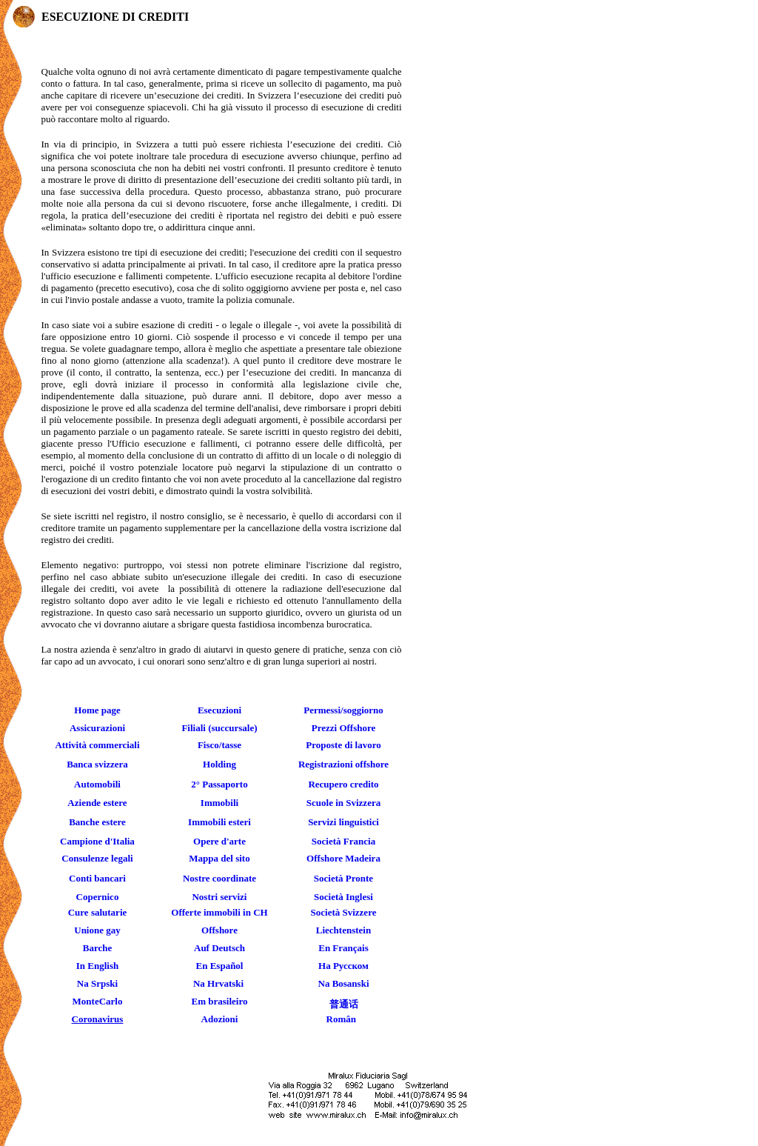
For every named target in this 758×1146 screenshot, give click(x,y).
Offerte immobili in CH (219, 912)
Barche (97, 947)
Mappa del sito (219, 858)
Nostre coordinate (219, 878)
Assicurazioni (97, 727)
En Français (343, 947)
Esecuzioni (219, 710)
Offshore (219, 930)
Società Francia (343, 841)
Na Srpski (97, 983)
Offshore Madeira (343, 858)
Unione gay (97, 930)
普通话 (343, 1004)
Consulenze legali (97, 858)
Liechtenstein (343, 930)
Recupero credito (343, 784)
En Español (220, 965)
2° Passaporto (219, 784)
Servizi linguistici (343, 821)
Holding (219, 764)
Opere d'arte (219, 841)
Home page (97, 710)
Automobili (97, 784)
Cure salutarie (97, 912)
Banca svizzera (97, 764)
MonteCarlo (98, 1001)
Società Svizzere (344, 912)
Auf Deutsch (219, 947)
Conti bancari (97, 878)
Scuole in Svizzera (343, 802)
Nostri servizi (219, 896)
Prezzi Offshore (344, 727)
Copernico (97, 896)
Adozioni (219, 1019)
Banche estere (97, 821)
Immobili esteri (219, 821)
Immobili (219, 802)
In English (97, 965)
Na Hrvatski (218, 983)
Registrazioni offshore (343, 764)
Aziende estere (97, 802)
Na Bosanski (343, 983)
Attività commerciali (97, 744)
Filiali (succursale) (219, 727)
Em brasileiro (220, 1001)
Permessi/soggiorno (343, 710)
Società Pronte (343, 878)
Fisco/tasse (219, 744)
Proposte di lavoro (343, 744)
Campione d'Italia (97, 841)
